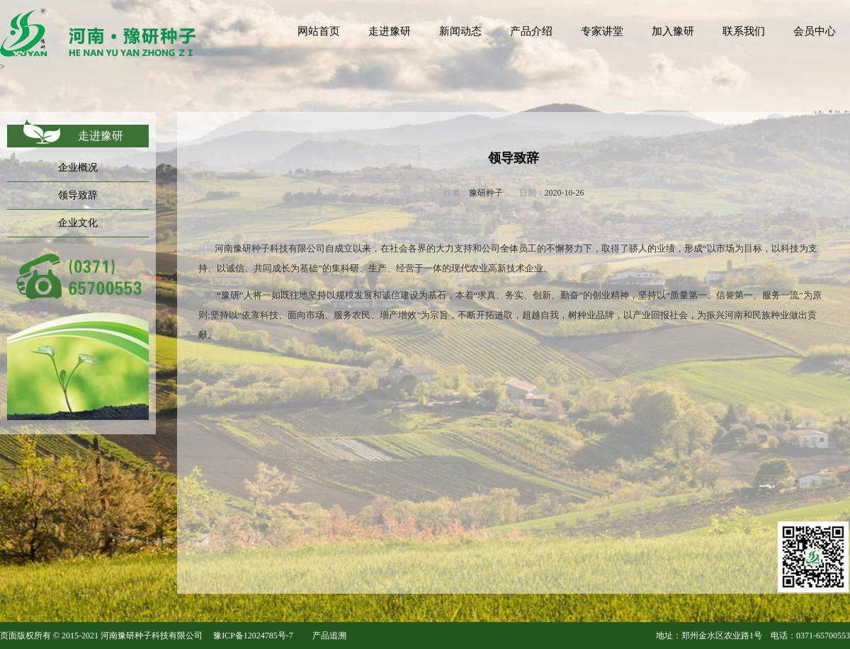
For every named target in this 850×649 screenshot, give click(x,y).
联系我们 (743, 31)
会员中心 (814, 31)
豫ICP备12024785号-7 (253, 635)
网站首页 (319, 31)
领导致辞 (78, 195)
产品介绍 (531, 31)
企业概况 (78, 167)
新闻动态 (460, 31)
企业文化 (78, 223)
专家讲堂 (602, 31)
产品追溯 (329, 635)
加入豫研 (673, 31)
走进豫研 (389, 31)
